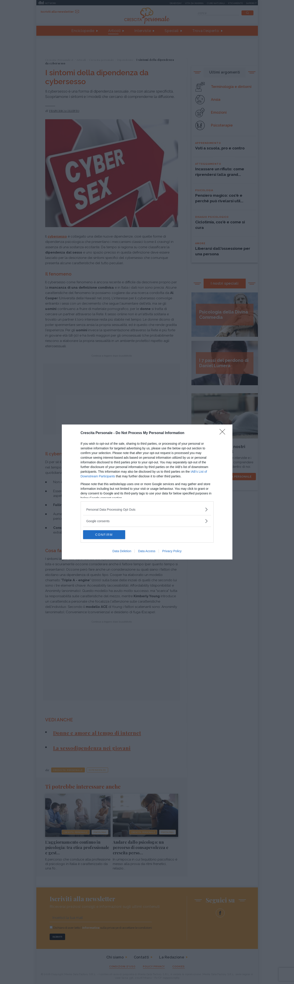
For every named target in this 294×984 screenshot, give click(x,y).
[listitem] (147, 509)
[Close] (224, 433)
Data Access (146, 551)
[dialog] (147, 492)
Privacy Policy (171, 551)
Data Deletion (122, 551)
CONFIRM (104, 534)
